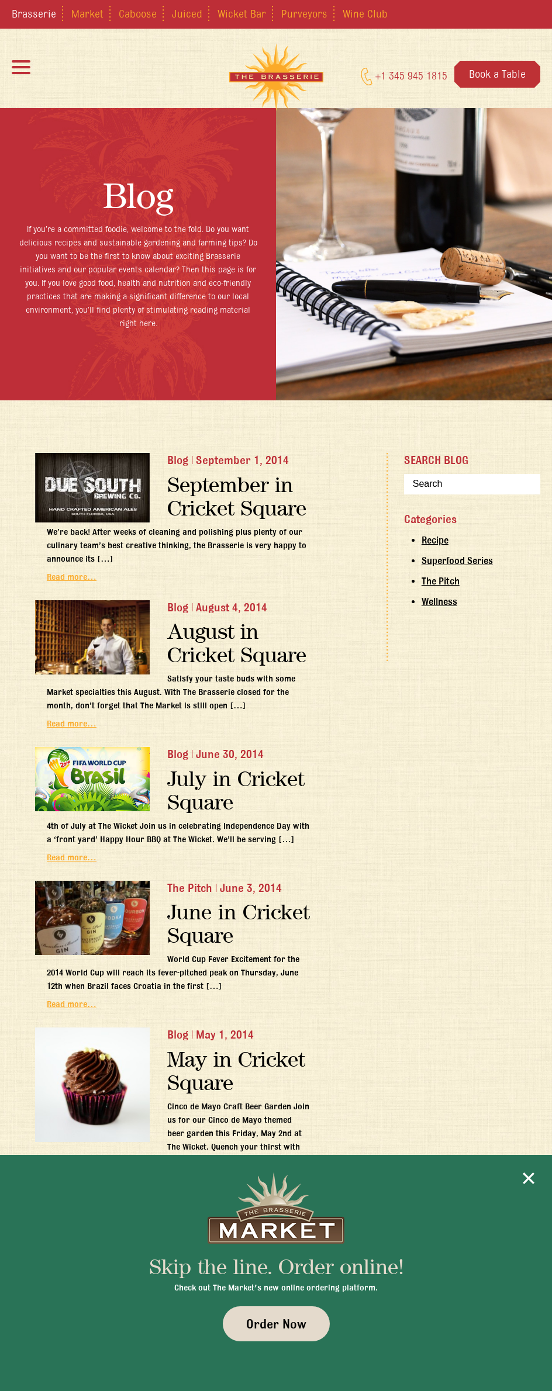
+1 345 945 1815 (404, 76)
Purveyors (304, 13)
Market (87, 13)
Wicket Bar (242, 13)
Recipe (435, 540)
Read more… (71, 577)
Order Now (276, 1324)
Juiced (187, 13)
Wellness (439, 601)
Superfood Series (457, 560)
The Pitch (441, 581)
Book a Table (497, 73)
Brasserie (34, 13)
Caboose (138, 13)
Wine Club (365, 13)
